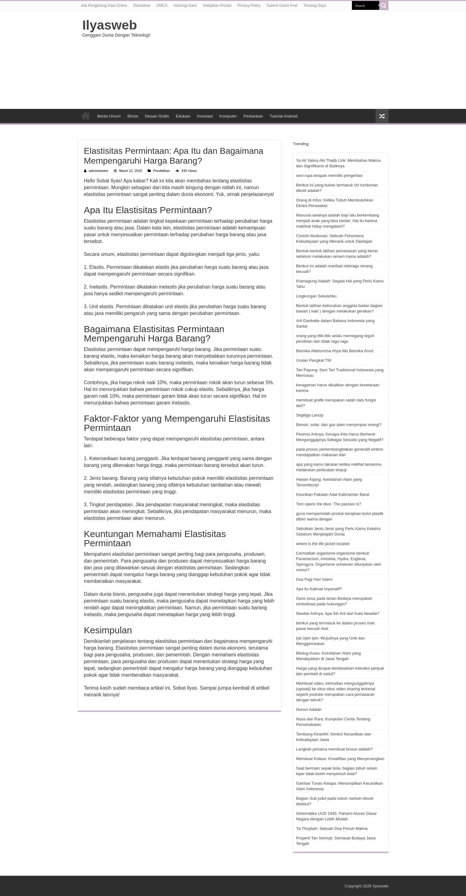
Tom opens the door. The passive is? (328, 504)
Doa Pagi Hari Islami (314, 579)
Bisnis (132, 116)
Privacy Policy (249, 5)
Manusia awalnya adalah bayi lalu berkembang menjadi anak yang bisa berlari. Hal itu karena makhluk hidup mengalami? (337, 221)
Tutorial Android (284, 116)
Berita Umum (109, 116)
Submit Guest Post (282, 5)
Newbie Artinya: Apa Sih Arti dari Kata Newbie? (338, 613)
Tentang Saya (315, 5)
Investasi (205, 116)
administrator (99, 171)
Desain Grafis (157, 116)
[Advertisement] (272, 60)
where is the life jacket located (322, 543)
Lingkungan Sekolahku (316, 296)
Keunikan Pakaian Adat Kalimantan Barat (332, 494)
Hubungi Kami (185, 5)
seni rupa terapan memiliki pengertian (329, 175)
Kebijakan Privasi (217, 5)
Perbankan (253, 116)
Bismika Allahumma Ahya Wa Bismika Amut (334, 350)
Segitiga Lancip (310, 415)
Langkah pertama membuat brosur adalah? (334, 749)
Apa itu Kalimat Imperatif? (319, 589)
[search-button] (383, 5)
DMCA (162, 5)
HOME (86, 115)
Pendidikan (161, 171)
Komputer (228, 116)
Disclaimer (141, 5)
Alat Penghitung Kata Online (104, 5)
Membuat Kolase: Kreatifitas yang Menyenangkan (340, 758)
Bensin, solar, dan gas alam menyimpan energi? (339, 424)
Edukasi (183, 116)
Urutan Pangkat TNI (314, 360)
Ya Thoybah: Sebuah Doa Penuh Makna (332, 828)
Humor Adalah (308, 709)
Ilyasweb (109, 25)
